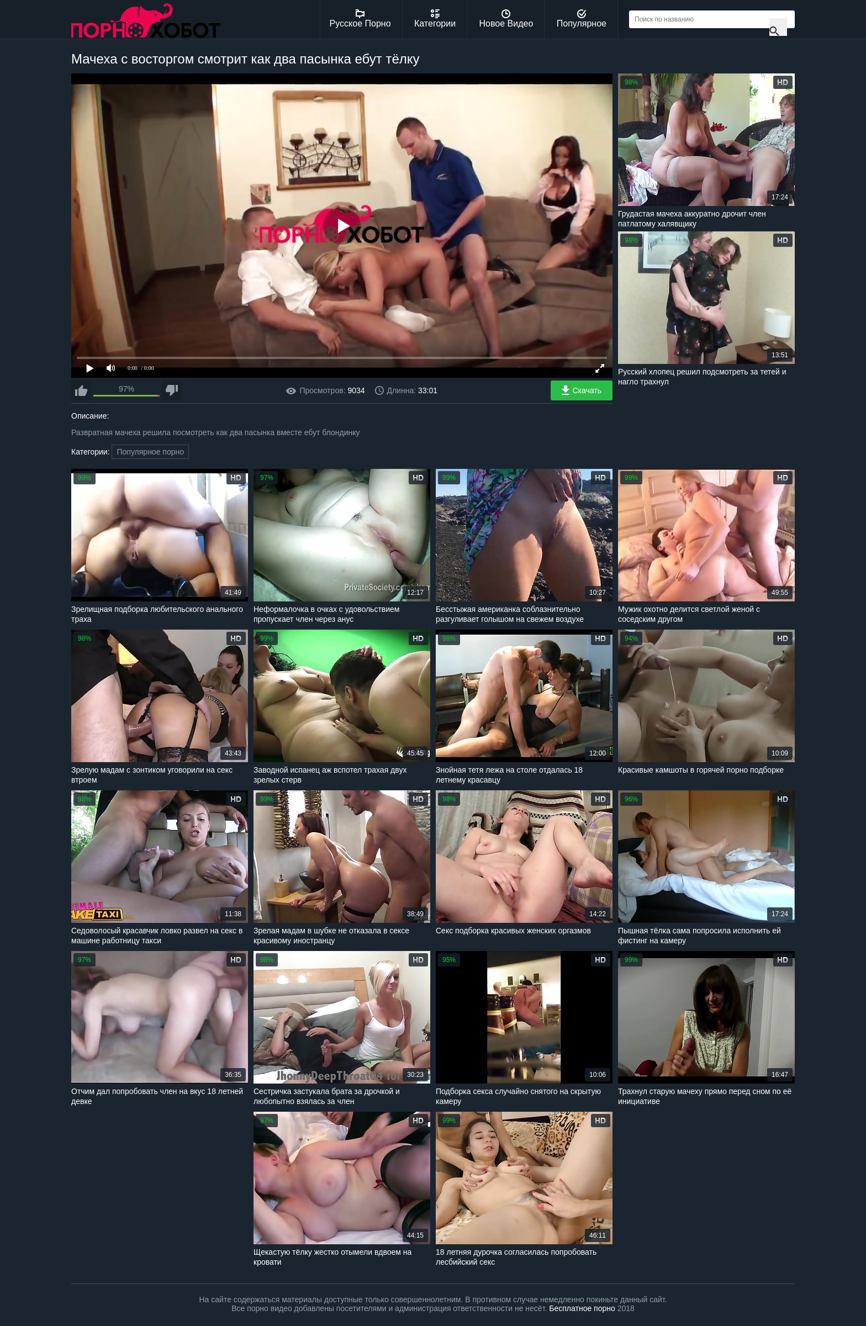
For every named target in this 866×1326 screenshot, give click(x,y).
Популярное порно (150, 451)
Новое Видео (506, 18)
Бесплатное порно (582, 1308)
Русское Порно (360, 18)
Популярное (581, 18)
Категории (435, 18)
